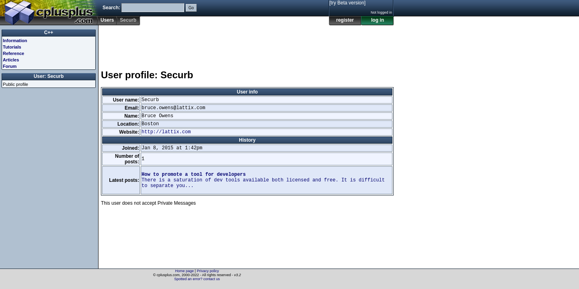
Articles (11, 59)
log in (377, 20)
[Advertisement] (247, 44)
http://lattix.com (166, 132)
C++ (48, 32)
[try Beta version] (347, 3)
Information (15, 40)
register (345, 20)
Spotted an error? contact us (197, 279)
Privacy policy (208, 271)
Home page (184, 271)
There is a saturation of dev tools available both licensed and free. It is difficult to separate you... (263, 180)
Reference (13, 53)
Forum (9, 66)
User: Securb (49, 76)
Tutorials (12, 47)
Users (107, 20)
